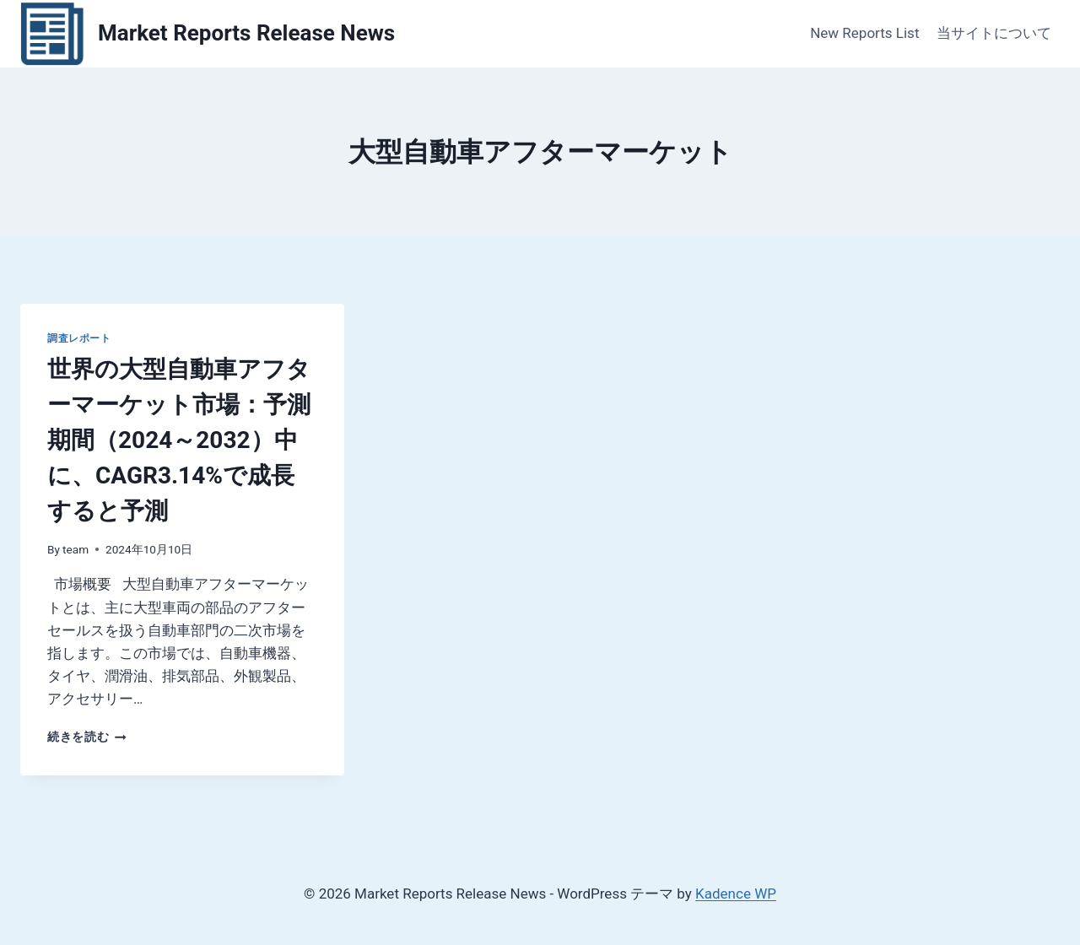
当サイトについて (994, 32)
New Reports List (864, 32)
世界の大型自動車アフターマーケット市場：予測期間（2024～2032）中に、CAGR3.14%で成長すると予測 (178, 440)
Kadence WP (735, 893)
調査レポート (79, 338)
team (75, 549)
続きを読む (87, 736)
